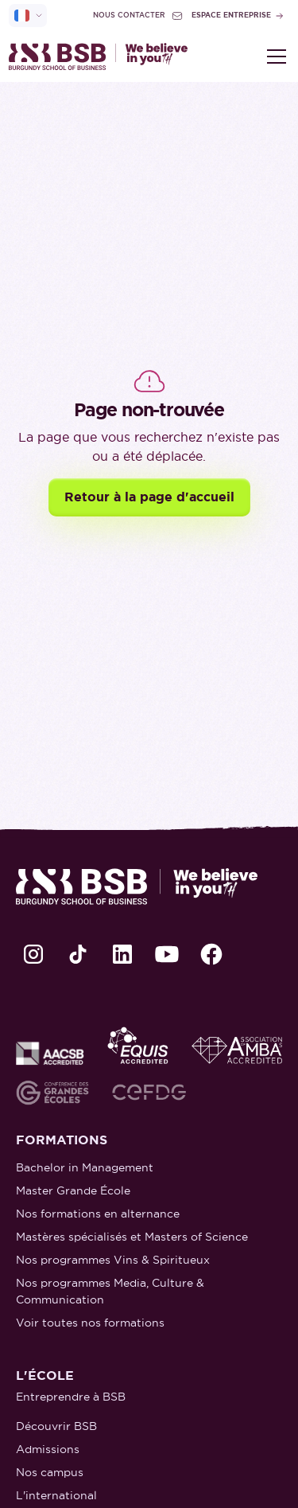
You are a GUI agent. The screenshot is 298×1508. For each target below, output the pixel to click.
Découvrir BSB (56, 1426)
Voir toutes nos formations (90, 1322)
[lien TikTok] (77, 954)
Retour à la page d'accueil (149, 497)
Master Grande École (73, 1190)
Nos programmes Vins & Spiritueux (113, 1260)
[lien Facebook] (211, 954)
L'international (56, 1495)
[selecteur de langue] (28, 15)
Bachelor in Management (84, 1167)
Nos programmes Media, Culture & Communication (110, 1291)
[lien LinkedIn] (122, 954)
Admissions (47, 1449)
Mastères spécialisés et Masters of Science (132, 1236)
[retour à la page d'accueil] (98, 56)
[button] (273, 56)
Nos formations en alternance (98, 1213)
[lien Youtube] (166, 954)
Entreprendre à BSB (71, 1396)
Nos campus (49, 1472)
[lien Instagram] (33, 954)
